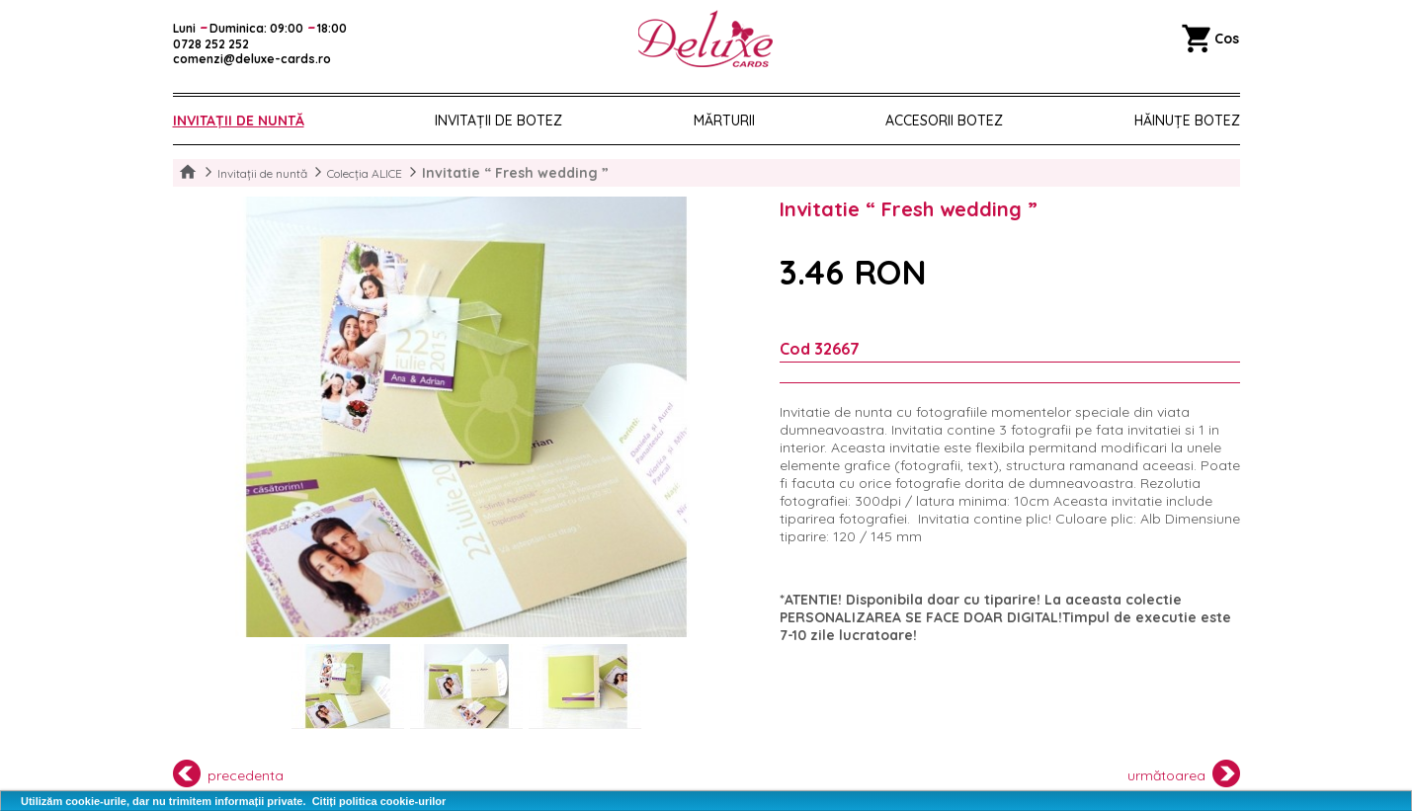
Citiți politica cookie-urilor (379, 801)
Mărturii (724, 120)
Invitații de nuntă (238, 120)
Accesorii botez (944, 120)
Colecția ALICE (364, 173)
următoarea (1183, 773)
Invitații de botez (498, 120)
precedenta (229, 773)
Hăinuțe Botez (1187, 120)
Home (188, 173)
